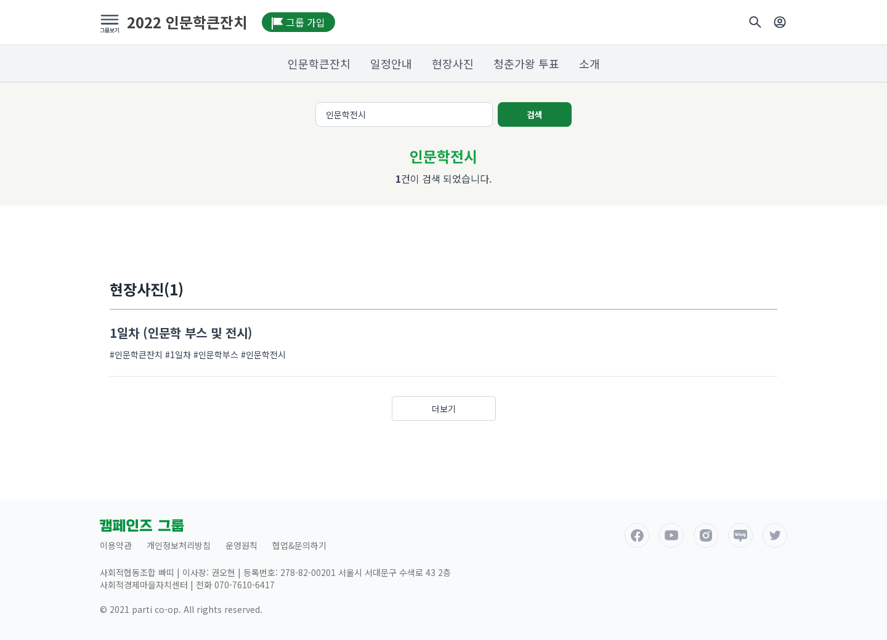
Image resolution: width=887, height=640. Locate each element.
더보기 (444, 408)
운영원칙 (241, 545)
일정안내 (391, 63)
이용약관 (116, 545)
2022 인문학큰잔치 (187, 22)
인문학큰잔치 (319, 63)
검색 (535, 114)
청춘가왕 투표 (526, 63)
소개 (589, 63)
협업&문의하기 (299, 545)
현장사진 (453, 63)
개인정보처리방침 (179, 545)
